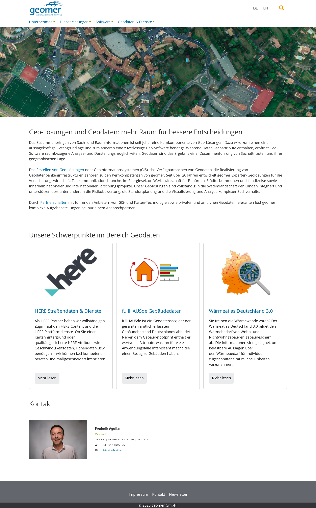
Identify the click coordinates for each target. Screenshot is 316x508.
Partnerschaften (53, 202)
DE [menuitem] (255, 8)
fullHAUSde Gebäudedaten (152, 311)
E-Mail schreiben (113, 450)
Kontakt (158, 494)
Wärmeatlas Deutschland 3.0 (241, 311)
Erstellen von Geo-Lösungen (60, 169)
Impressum (138, 494)
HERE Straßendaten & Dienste (68, 311)
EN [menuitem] (265, 8)
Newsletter (178, 494)
